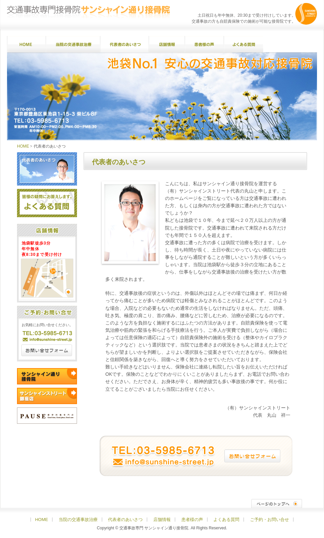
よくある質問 (243, 44)
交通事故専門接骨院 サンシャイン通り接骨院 (88, 12)
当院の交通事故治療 (73, 44)
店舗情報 (167, 44)
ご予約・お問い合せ (290, 44)
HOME (26, 44)
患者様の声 (204, 44)
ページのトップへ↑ (276, 503)
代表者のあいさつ (124, 44)
